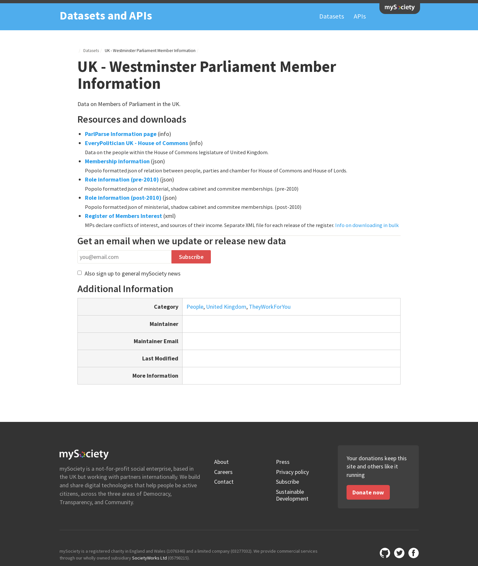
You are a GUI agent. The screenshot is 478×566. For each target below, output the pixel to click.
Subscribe (287, 481)
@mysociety (399, 553)
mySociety (399, 7)
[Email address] (124, 256)
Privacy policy (292, 472)
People (194, 306)
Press (283, 461)
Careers (223, 472)
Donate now (368, 492)
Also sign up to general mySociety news (129, 273)
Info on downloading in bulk (367, 225)
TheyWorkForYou (270, 306)
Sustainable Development (292, 495)
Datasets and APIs (106, 15)
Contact (224, 481)
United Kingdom (226, 306)
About (221, 461)
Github (385, 553)
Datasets (331, 16)
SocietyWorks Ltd (149, 558)
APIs (360, 16)
